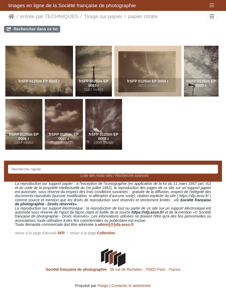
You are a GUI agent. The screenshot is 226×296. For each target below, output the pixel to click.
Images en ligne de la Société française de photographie (72, 5)
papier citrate (143, 16)
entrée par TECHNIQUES (49, 16)
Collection (106, 233)
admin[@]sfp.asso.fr (116, 224)
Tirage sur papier (103, 16)
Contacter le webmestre (131, 286)
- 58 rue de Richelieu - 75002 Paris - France (113, 269)
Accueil (11, 16)
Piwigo (102, 286)
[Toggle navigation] (212, 5)
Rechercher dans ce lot (32, 29)
